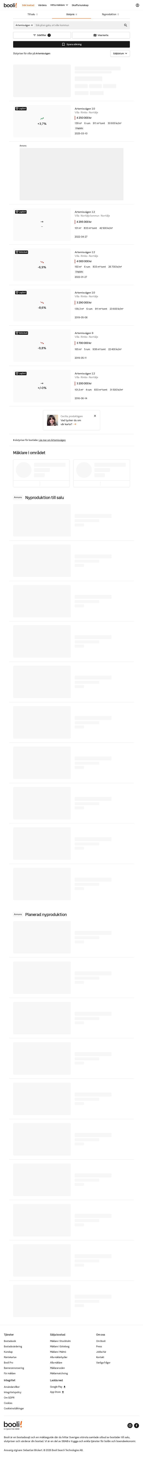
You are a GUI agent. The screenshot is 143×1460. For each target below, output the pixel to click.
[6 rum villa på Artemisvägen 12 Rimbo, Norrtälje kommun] (71, 265)
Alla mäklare (56, 1362)
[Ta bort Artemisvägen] (32, 25)
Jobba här (101, 1351)
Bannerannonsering (14, 1368)
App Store (57, 1392)
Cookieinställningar (14, 1408)
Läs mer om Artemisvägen (52, 440)
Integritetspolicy (12, 1392)
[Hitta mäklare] (59, 5)
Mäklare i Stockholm (60, 1341)
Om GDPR (9, 1397)
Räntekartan (10, 1357)
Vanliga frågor (103, 1362)
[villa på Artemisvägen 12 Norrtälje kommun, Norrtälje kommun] (71, 224)
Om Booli (101, 1341)
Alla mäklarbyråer (58, 1357)
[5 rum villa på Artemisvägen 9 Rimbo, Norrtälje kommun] (71, 345)
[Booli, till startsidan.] (10, 5)
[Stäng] (95, 416)
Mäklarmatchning (59, 1373)
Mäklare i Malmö (58, 1351)
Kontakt (100, 1357)
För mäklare (10, 1373)
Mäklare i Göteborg (59, 1346)
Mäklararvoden (57, 1368)
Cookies (8, 1403)
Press (99, 1346)
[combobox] (52, 25)
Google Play (58, 1386)
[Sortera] (120, 53)
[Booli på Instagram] (130, 1425)
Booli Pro (8, 1362)
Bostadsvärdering (13, 1346)
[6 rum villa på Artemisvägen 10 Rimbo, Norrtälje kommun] (71, 121)
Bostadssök (10, 1341)
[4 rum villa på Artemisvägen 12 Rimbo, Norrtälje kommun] (71, 386)
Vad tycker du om (71, 422)
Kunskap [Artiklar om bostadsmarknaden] (8, 1351)
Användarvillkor (12, 1386)
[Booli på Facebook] (136, 1425)
